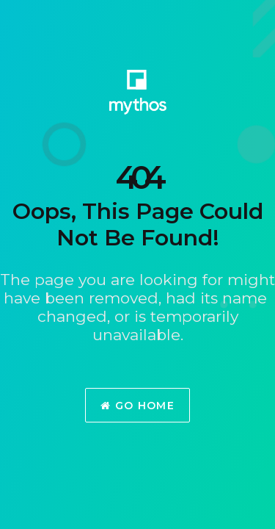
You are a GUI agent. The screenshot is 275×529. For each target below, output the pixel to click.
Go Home (137, 405)
